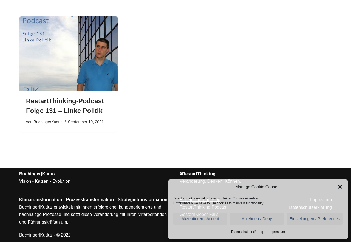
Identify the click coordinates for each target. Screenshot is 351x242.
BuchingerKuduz (48, 122)
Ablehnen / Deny (257, 218)
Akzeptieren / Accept (200, 218)
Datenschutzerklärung (247, 232)
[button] (340, 187)
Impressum (277, 232)
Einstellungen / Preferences (315, 218)
